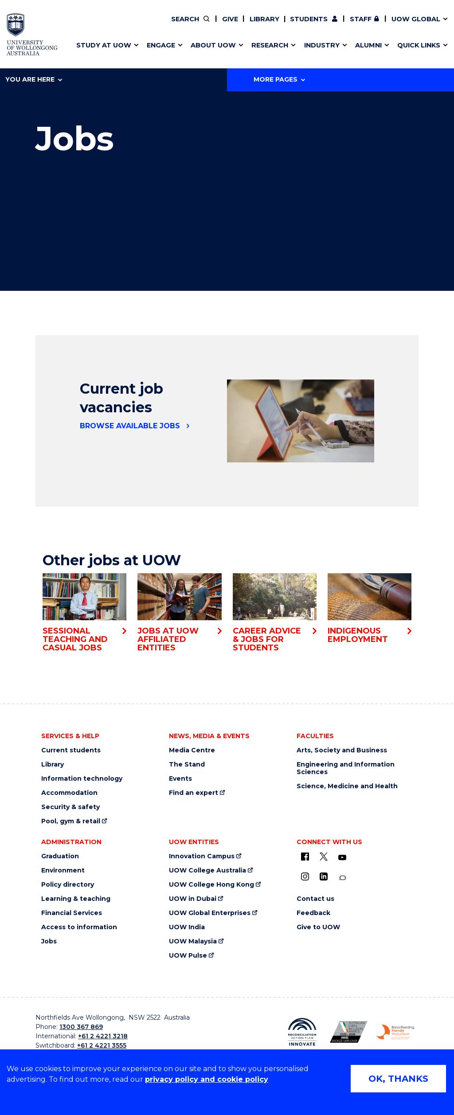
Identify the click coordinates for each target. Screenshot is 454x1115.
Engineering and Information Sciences (346, 768)
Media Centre (192, 750)
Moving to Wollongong (199, 25)
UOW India (187, 927)
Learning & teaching (75, 899)
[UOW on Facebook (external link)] (305, 856)
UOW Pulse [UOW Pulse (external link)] (188, 955)
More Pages (279, 79)
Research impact (49, 25)
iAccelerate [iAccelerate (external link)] (351, 25)
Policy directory (67, 884)
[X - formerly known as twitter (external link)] (323, 856)
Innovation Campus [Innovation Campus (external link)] (202, 856)
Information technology (81, 778)
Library (264, 19)
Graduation (60, 856)
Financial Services (71, 913)
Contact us (371, 25)
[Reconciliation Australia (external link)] (302, 1032)
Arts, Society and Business (342, 750)
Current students (71, 750)
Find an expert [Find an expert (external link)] (208, 25)
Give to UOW (318, 927)
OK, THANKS (398, 1078)
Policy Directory (201, 25)
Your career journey (193, 25)
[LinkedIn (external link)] (323, 876)
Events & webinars (52, 25)
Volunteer (206, 25)
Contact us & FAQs (347, 25)
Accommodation (69, 793)
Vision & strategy (179, 25)
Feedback (313, 913)
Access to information (79, 927)
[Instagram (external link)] (305, 876)
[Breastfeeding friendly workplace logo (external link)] (395, 1032)
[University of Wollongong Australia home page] (32, 34)
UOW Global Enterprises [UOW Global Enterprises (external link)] (209, 913)
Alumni (32, 25)
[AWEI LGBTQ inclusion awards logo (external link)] (349, 1032)
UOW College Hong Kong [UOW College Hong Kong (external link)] (211, 884)
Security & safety (70, 807)
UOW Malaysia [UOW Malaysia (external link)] (193, 941)
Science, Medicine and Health (347, 786)
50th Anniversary (343, 25)
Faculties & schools (53, 25)
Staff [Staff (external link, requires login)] (361, 19)
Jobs (49, 941)
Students (309, 19)
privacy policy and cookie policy (206, 1079)
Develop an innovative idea (66, 25)
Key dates (37, 25)
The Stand (187, 764)
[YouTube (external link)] (342, 857)
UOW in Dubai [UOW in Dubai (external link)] (192, 899)
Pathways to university (60, 25)
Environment (63, 870)
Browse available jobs (130, 426)
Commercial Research (342, 25)
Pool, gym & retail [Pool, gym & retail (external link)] (70, 821)
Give (230, 19)
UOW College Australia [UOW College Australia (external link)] (207, 870)
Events (180, 778)
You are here (33, 79)
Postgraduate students (350, 25)
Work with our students (207, 25)
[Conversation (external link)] (342, 878)
